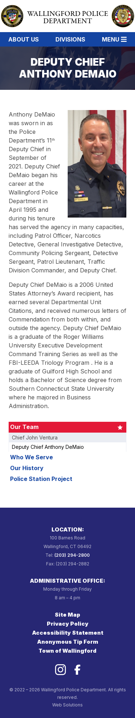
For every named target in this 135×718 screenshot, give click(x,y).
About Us (23, 39)
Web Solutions (67, 705)
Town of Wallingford (67, 650)
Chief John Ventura (35, 437)
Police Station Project (41, 478)
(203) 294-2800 (72, 555)
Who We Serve (31, 457)
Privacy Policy (68, 623)
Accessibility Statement (67, 632)
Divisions (70, 39)
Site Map (67, 614)
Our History (27, 468)
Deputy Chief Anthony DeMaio (48, 447)
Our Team (24, 426)
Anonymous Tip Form (67, 641)
